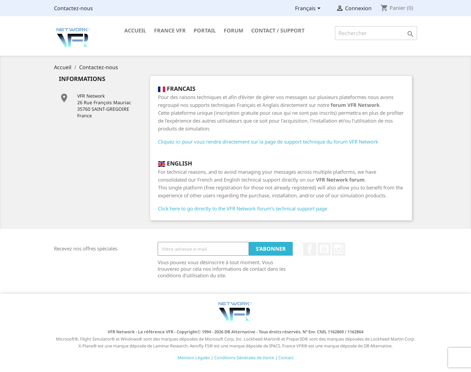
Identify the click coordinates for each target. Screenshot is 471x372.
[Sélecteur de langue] (309, 9)
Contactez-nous (73, 8)
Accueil (135, 30)
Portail (205, 30)
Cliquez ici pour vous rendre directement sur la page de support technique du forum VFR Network (268, 141)
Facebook (309, 249)
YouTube (324, 249)
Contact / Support (278, 30)
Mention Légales (194, 358)
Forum (233, 30)
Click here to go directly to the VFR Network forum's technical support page (242, 208)
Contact (286, 358)
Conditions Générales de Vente (244, 358)
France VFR (170, 30)
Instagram (338, 249)
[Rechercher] (376, 33)
